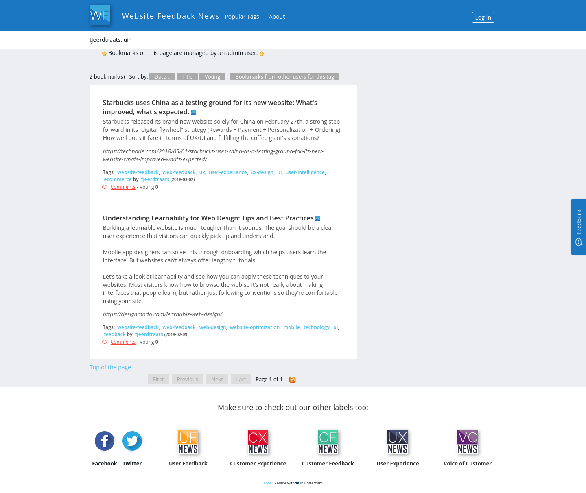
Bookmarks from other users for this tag (284, 76)
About (277, 16)
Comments (123, 186)
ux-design (262, 172)
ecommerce (118, 179)
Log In (483, 17)
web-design (212, 327)
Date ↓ (162, 76)
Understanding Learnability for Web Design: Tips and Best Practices (208, 218)
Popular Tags (242, 16)
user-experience (228, 172)
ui (279, 172)
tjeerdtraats (155, 179)
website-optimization (255, 327)
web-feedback (178, 172)
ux (202, 172)
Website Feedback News (171, 16)
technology (317, 327)
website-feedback (138, 172)
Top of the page (110, 367)
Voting (213, 76)
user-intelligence (305, 172)
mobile (292, 327)
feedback (115, 334)
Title (187, 76)
